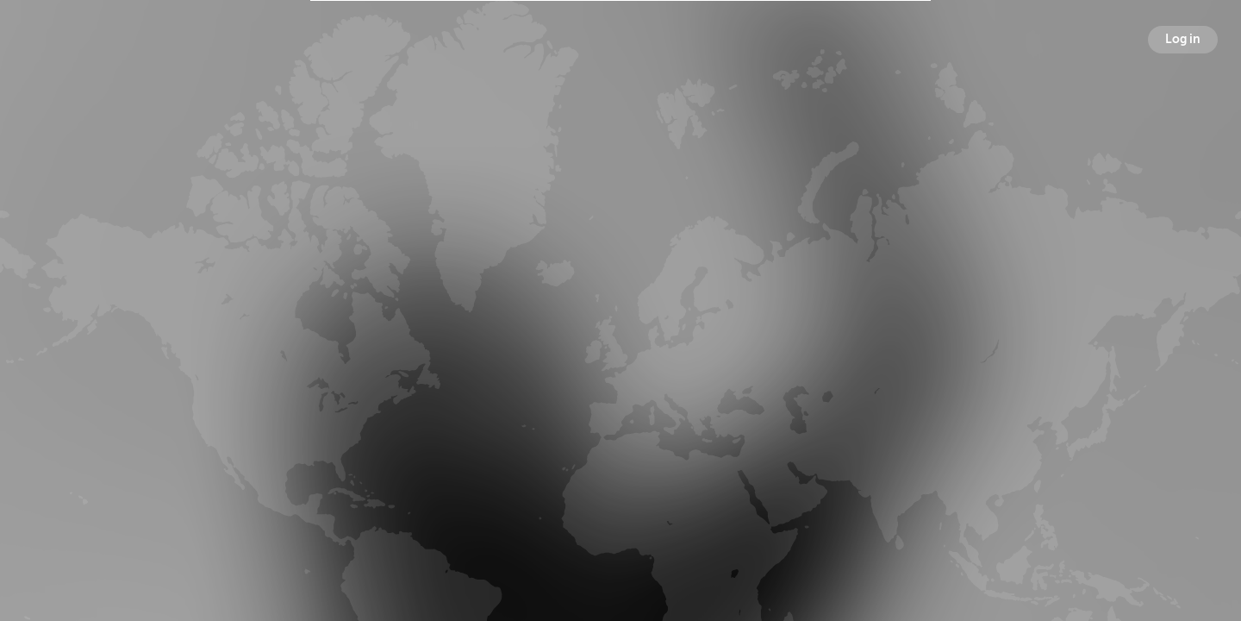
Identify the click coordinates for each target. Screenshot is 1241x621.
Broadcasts (439, 339)
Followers (624, 339)
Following (806, 339)
